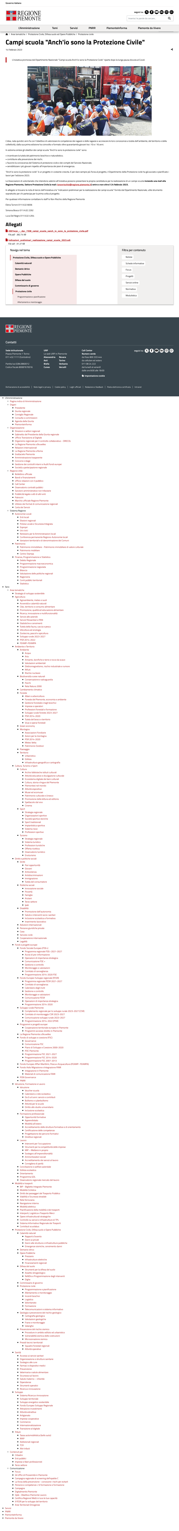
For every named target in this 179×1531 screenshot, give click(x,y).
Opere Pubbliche (23, 274)
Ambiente (24, 652)
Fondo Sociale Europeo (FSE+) (34, 952)
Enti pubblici (20, 1467)
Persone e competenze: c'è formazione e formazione (39, 1494)
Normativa (131, 289)
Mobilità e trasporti (24, 1190)
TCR (22, 1454)
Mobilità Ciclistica (28, 1196)
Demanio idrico (22, 269)
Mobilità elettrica (28, 1213)
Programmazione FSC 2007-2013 (41, 1066)
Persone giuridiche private (32, 932)
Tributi (18, 1440)
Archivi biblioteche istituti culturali (41, 775)
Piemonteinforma (23, 424)
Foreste (23, 695)
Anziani (28, 902)
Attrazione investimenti (31, 1417)
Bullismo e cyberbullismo (36, 1106)
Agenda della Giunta (24, 421)
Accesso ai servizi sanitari (32, 1363)
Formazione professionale (32, 1119)
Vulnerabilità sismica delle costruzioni (42, 1343)
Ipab (27, 909)
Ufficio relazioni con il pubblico (29, 481)
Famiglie (29, 899)
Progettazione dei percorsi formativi (42, 1139)
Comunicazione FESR (35, 1002)
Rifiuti (27, 672)
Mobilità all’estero (33, 1129)
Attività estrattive (28, 1420)
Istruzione (24, 1093)
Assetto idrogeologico (35, 1280)
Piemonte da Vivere (149, 28)
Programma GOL (28, 1183)
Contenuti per (16, 1460)
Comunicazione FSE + (35, 966)
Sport (22, 812)
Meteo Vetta (30, 745)
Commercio (25, 1430)
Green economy (27, 728)
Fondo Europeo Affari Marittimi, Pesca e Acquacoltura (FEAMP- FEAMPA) (54, 1069)
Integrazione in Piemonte (36, 1076)
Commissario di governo (27, 285)
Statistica (24, 585)
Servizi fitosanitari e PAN (31, 622)
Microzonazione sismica (36, 1347)
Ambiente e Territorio (25, 648)
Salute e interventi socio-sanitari (40, 919)
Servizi (74, 28)
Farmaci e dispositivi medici (32, 1373)
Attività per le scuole (34, 1109)
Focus (128, 270)
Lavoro (23, 1146)
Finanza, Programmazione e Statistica (32, 558)
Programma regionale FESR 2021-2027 (43, 986)
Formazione (30, 1313)
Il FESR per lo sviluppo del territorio (31, 1510)
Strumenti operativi (29, 1393)
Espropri (24, 528)
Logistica (29, 1307)
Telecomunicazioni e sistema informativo (44, 1317)
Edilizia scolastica (28, 1176)
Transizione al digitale (30, 1437)
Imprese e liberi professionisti (28, 1470)
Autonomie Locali (23, 515)
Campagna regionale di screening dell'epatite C (36, 1487)
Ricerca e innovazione (30, 1397)
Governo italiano (13, 3)
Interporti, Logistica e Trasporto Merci (37, 1220)
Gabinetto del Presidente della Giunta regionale (37, 434)
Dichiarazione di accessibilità (18, 387)
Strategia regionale (34, 815)
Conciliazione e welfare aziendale (35, 1173)
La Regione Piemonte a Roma (29, 451)
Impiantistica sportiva (35, 829)
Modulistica (131, 295)
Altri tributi (25, 1457)
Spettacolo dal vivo (34, 805)
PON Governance (28, 1083)
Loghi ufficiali (75, 387)
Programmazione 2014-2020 (39, 1009)
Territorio (24, 755)
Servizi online (132, 282)
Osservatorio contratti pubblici (29, 488)
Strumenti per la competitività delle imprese (45, 1153)
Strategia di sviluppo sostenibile (30, 595)
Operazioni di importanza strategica (41, 962)
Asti (46, 360)
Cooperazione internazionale (33, 942)
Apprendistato (31, 1126)
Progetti (129, 276)
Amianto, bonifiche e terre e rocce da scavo (45, 662)
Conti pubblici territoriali (31, 581)
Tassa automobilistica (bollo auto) (35, 1443)
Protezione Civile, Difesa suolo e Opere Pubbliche (37, 257)
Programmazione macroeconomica (36, 565)
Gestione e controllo (34, 969)
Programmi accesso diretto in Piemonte (43, 1036)
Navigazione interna (29, 1210)
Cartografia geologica (35, 1323)
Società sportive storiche (36, 822)
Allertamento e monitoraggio (30, 302)
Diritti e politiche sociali (26, 862)
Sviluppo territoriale (29, 1407)
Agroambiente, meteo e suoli (33, 602)
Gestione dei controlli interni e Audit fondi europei (38, 465)
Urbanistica (30, 759)
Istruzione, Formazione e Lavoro (30, 1089)
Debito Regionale (28, 561)
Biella (46, 363)
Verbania (63, 363)
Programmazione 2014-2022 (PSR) (41, 1026)
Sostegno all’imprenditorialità (38, 1159)
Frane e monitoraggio (35, 1330)
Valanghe (29, 1333)
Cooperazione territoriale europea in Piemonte (46, 1033)
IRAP (22, 1447)
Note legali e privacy (42, 387)
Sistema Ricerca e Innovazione (34, 1403)
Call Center (20, 485)
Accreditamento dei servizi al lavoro (41, 1166)
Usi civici (24, 531)
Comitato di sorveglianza (36, 976)
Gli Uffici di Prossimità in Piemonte (31, 1484)
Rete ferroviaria (27, 1206)
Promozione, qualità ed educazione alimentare (42, 612)
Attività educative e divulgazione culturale (44, 779)
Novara (62, 357)
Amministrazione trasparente (28, 458)
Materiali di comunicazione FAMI (40, 1079)
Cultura (23, 772)
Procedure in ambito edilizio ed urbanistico (45, 1340)
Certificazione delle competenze (40, 1136)
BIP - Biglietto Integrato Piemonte (36, 1193)
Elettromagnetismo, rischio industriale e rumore (47, 668)
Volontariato (30, 1310)
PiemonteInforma (117, 28)
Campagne (20, 1497)
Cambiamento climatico (31, 692)
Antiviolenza (31, 875)
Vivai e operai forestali (35, 725)
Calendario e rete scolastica (37, 1099)
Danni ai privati (32, 1246)
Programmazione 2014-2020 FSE (41, 979)
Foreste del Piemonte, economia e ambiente (45, 702)
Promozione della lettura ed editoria (42, 802)
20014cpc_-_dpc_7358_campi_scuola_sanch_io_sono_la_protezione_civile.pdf (48, 231)
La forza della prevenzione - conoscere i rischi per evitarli (41, 1490)
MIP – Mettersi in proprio (36, 1156)
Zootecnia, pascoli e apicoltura (34, 635)
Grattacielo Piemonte (25, 455)
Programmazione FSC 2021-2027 (41, 1059)
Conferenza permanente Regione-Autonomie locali (44, 538)
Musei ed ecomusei (34, 795)
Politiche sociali (27, 889)
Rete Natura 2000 (33, 688)
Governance (30, 1046)
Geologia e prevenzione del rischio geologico (40, 1320)
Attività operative (33, 1357)
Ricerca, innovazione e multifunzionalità (38, 615)
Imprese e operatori (34, 708)
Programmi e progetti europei (33, 1029)
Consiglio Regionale (24, 414)
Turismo (23, 839)
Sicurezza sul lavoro (29, 1383)
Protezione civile (23, 291)
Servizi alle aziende (29, 618)
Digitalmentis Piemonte (26, 1500)
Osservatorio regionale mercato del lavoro (39, 1186)
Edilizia (28, 762)
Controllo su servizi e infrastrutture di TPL (39, 1226)
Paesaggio (25, 752)
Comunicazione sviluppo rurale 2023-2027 (45, 1023)
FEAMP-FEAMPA (28, 645)
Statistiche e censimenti (31, 625)
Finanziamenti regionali (36, 1270)
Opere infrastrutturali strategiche (35, 1223)
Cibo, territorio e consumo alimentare (37, 608)
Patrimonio (20, 545)
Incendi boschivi (32, 1303)
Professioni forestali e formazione (41, 712)
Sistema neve (31, 832)
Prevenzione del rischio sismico (34, 1337)
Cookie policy (60, 387)
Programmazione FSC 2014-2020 (41, 1063)
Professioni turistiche (35, 849)
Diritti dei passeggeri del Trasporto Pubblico (40, 1200)
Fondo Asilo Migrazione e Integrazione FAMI (40, 1073)
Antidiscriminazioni (34, 879)
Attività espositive (33, 792)
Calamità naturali (23, 263)
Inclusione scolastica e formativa (40, 922)
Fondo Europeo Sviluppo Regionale (36, 1413)
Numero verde (89, 353)
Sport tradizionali (33, 825)
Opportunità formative (35, 1123)
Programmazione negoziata (33, 568)
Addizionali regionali (29, 1450)
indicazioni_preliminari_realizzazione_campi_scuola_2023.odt (39, 240)
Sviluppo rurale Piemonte (32, 1012)
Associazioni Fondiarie (35, 735)
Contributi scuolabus (29, 1233)
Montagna (25, 732)
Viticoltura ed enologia (30, 632)
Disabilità (24, 912)
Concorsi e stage (22, 461)
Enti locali (24, 518)
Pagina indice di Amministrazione (25, 401)
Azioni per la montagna (35, 739)
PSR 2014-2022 (27, 642)
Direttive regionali (33, 1143)
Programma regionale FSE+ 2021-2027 (43, 956)
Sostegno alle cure (28, 1370)
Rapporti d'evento (33, 1243)
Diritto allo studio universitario (39, 1113)
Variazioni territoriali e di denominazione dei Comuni (44, 541)
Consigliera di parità (34, 1170)
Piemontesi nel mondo (35, 789)
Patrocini (19, 498)
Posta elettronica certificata (119, 387)
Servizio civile (26, 939)
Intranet (138, 387)
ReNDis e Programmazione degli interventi (45, 1283)
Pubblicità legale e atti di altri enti (30, 495)
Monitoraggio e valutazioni (37, 972)
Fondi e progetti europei (26, 949)
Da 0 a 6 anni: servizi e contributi (40, 1103)
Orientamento (26, 1180)
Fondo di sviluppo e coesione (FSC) (36, 1043)
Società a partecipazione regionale (31, 468)
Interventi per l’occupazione (38, 1149)
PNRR (92, 28)
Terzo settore (31, 906)
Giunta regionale (22, 411)
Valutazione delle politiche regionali (36, 575)
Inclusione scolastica (34, 1116)
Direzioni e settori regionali (27, 431)
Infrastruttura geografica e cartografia (42, 765)
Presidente (20, 408)
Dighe (27, 1286)
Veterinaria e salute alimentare (34, 1380)
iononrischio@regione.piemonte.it (74, 184)
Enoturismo (30, 859)
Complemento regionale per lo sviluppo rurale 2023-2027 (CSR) (54, 1016)
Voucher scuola (32, 1096)
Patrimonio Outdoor (34, 749)
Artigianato (25, 1423)
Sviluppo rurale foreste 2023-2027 (41, 715)
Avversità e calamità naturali (33, 605)
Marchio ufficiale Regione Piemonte (31, 501)
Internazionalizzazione (30, 1433)
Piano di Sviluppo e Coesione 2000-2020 (44, 1053)
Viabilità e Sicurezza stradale (33, 1203)
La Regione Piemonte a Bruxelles (30, 444)
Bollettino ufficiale (23, 475)
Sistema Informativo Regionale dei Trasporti (40, 1230)
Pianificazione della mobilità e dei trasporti (40, 1216)
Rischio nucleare (32, 675)
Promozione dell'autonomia (38, 916)
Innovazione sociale (34, 892)
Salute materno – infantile (32, 1387)
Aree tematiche (17, 591)
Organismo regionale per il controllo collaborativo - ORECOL (43, 441)
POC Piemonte (32, 1056)
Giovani (28, 872)
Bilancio (23, 571)
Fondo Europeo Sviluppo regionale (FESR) (39, 982)
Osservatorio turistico (35, 855)
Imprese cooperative (29, 1427)
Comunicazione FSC (34, 1049)
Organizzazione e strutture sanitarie (36, 1367)
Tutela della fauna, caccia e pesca (35, 628)
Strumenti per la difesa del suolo (40, 1276)
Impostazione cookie (93, 375)
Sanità (18, 1360)
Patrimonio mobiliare (30, 551)
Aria (27, 658)
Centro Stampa (27, 555)
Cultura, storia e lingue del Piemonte (42, 785)
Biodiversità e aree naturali (32, 678)
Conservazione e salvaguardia (39, 682)
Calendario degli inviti (35, 992)
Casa (22, 936)
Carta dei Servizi (22, 508)
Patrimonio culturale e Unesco (39, 799)
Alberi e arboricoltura (34, 698)
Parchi (28, 685)
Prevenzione (26, 1377)
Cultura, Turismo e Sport (26, 769)
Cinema (28, 809)
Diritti (22, 865)
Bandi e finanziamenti (25, 478)
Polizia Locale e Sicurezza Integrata (36, 525)
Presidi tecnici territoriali (31, 1350)
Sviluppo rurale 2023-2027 (32, 638)
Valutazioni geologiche (35, 1327)
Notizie (129, 257)
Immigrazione (31, 882)
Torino (62, 360)
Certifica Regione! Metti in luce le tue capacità (36, 1507)
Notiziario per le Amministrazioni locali (38, 535)
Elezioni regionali (28, 521)
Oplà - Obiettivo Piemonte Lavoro (30, 1504)
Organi (13, 404)
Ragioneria (25, 578)
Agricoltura (20, 598)
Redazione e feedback (94, 387)
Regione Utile (16, 471)
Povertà (28, 896)
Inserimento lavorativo (35, 926)
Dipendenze (25, 1390)
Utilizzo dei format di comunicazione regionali (36, 505)
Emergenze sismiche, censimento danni (43, 1253)
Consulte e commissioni (26, 418)
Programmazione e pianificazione (31, 296)
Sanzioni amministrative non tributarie (33, 491)
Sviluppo (19, 1400)
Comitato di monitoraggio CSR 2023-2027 (45, 1019)
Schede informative (135, 263)
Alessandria (49, 357)
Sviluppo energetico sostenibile (34, 1410)
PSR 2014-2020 (32, 718)
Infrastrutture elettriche (36, 1266)
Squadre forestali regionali (37, 1353)
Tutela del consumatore (36, 886)
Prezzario (29, 1263)
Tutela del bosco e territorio (37, 722)
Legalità (23, 946)
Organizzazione (17, 428)
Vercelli (62, 367)
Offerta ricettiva (32, 852)
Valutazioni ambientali (35, 665)
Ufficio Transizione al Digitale (28, 438)
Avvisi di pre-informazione (37, 959)
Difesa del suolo (23, 280)
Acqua (28, 655)
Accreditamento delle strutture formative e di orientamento (53, 1133)
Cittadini (19, 1464)
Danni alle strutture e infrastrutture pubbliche (46, 1250)
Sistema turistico (33, 845)
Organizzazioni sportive (36, 819)
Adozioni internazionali (31, 929)
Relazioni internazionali (26, 448)
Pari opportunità (32, 869)
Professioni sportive (34, 835)
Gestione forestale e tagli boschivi (40, 705)
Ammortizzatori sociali (35, 1163)
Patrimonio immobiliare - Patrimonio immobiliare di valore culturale (51, 548)
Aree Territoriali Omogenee (27, 1514)
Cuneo (47, 367)
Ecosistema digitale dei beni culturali (42, 782)
